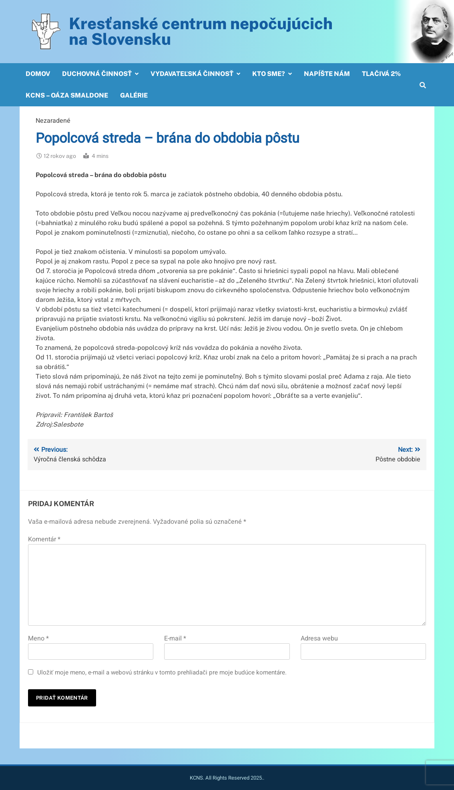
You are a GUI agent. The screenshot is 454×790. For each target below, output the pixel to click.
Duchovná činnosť (97, 74)
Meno (38, 638)
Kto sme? (268, 74)
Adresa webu (319, 638)
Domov (38, 74)
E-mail (175, 638)
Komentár (44, 539)
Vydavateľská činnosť (192, 74)
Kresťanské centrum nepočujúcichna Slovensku (201, 31)
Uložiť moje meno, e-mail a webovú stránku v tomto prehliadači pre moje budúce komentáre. (162, 672)
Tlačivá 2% (381, 74)
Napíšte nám (327, 74)
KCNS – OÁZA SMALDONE (67, 95)
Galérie (134, 95)
